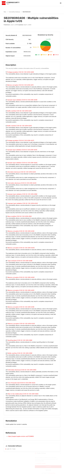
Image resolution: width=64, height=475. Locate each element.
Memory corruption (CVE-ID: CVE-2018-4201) (21, 290)
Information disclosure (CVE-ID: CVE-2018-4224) (21, 172)
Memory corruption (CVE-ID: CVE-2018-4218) (21, 307)
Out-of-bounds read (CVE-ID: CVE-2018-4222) (21, 383)
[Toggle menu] (60, 3)
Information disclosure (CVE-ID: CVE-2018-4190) (22, 370)
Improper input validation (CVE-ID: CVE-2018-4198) (22, 194)
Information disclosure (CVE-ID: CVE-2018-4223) (22, 183)
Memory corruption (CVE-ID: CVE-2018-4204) (21, 248)
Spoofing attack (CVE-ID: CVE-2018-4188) (20, 340)
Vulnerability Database (14, 11)
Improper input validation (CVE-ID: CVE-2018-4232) (23, 203)
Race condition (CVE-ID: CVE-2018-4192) (20, 216)
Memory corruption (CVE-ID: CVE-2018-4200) (21, 277)
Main (5, 11)
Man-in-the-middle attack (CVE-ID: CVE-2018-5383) (23, 394)
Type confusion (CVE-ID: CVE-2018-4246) (20, 260)
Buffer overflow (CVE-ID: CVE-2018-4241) (19, 111)
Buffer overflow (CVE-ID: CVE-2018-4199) (20, 353)
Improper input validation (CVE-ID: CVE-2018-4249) (22, 100)
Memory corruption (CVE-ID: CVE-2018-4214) (21, 231)
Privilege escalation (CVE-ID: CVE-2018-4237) (20, 140)
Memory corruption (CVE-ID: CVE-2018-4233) (21, 323)
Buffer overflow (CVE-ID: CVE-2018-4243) (19, 125)
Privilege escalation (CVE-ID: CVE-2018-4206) (20, 72)
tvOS (8, 449)
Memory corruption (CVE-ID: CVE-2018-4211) (20, 85)
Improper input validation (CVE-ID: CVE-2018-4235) (22, 149)
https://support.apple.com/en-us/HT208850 (21, 436)
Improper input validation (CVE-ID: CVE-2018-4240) (22, 162)
